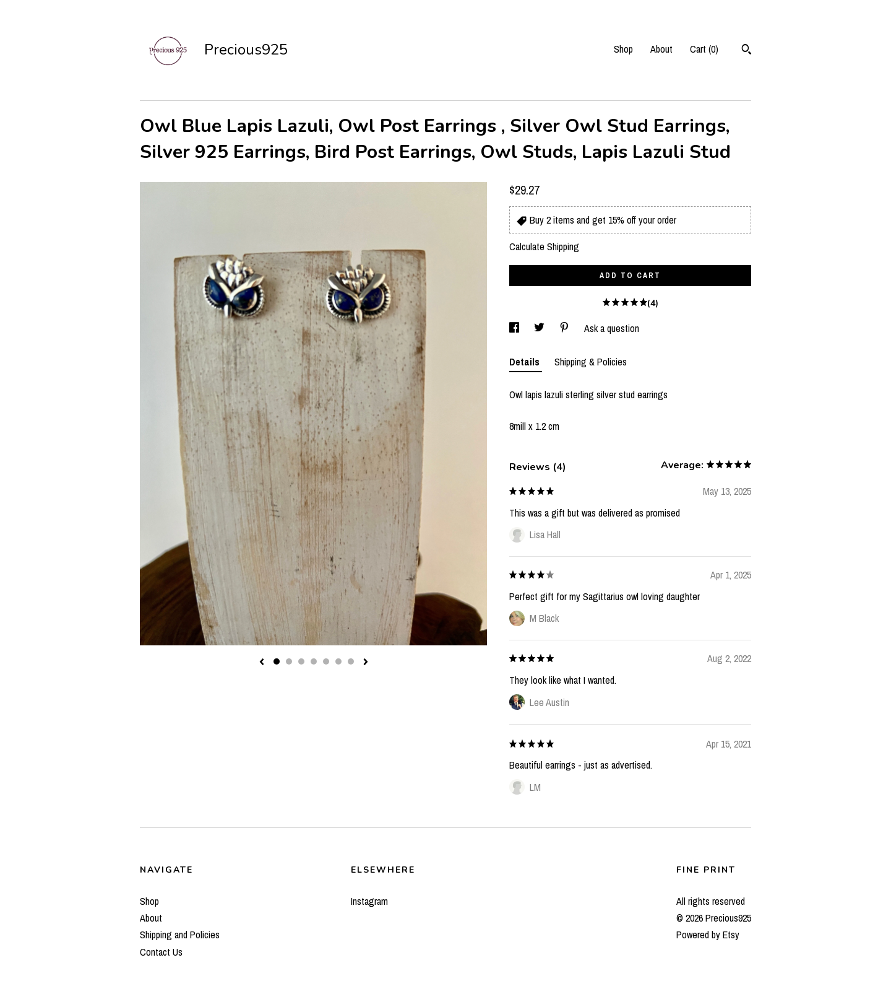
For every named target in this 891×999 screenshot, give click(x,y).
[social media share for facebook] (515, 328)
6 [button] (338, 661)
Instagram (369, 901)
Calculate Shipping (544, 246)
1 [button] (276, 661)
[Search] (746, 51)
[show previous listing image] (262, 662)
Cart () (704, 49)
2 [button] (289, 661)
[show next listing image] (366, 662)
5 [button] (326, 661)
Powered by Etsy (707, 934)
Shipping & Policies (590, 362)
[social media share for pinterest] (565, 328)
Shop (623, 49)
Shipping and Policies (180, 934)
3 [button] (301, 661)
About (661, 49)
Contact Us (161, 952)
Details (525, 362)
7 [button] (351, 661)
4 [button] (314, 661)
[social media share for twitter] (540, 328)
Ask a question (611, 328)
